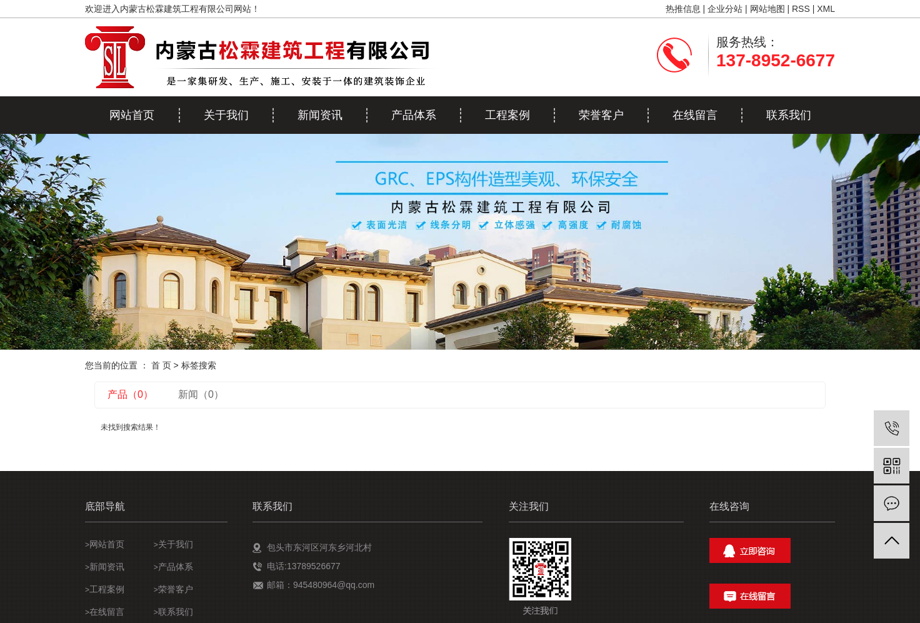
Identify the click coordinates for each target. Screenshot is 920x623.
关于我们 (226, 115)
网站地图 (767, 9)
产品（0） (130, 394)
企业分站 (725, 9)
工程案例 (507, 115)
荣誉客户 (601, 115)
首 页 (161, 365)
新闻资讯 (320, 115)
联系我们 (788, 115)
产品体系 (413, 115)
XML (826, 9)
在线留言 (695, 115)
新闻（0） (201, 394)
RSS (801, 9)
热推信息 (683, 9)
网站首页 (131, 115)
